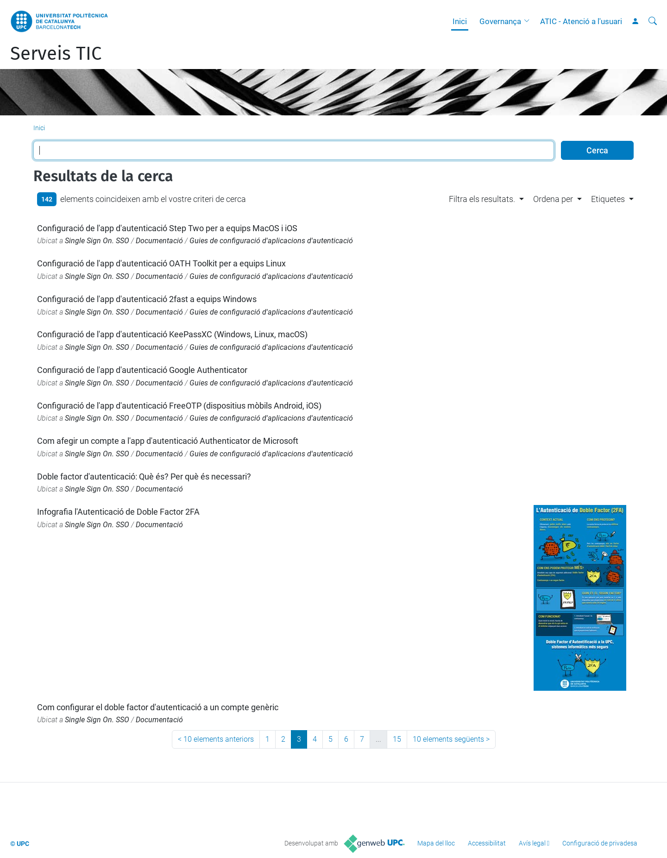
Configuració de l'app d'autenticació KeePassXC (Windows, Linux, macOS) (172, 334)
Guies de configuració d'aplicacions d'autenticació (271, 240)
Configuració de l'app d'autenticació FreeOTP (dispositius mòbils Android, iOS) (179, 405)
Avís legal (532, 843)
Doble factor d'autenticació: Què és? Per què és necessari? (144, 476)
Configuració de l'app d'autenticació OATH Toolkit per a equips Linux (161, 263)
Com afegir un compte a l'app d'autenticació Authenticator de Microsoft (167, 441)
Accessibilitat (487, 843)
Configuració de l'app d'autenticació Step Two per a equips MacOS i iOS (167, 228)
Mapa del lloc (436, 843)
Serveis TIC (55, 54)
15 (397, 739)
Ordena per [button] (553, 199)
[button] (528, 21)
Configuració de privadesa (599, 843)
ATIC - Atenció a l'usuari (581, 21)
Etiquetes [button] (608, 199)
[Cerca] (652, 21)
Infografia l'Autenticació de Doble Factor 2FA (118, 512)
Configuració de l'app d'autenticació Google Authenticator (142, 370)
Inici (460, 21)
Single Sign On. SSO (97, 240)
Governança (500, 21)
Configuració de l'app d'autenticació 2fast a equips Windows (147, 299)
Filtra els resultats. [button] (482, 199)
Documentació (159, 240)
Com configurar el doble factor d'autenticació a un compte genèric (157, 707)
